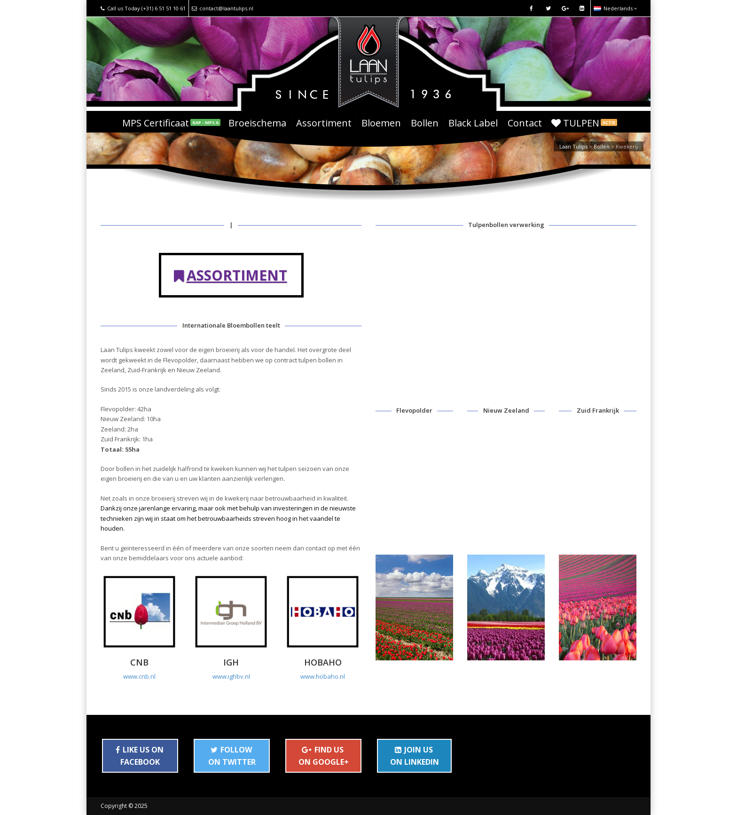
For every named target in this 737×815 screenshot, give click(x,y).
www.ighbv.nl (231, 676)
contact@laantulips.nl (222, 8)
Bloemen (381, 123)
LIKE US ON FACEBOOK (140, 755)
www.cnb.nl (139, 676)
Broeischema (257, 123)
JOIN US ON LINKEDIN (414, 755)
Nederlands (615, 8)
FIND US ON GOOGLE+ (323, 755)
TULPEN (584, 123)
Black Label (473, 123)
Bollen (425, 123)
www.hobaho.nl (322, 676)
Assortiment (324, 123)
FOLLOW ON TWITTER (232, 755)
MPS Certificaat (171, 123)
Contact (525, 123)
